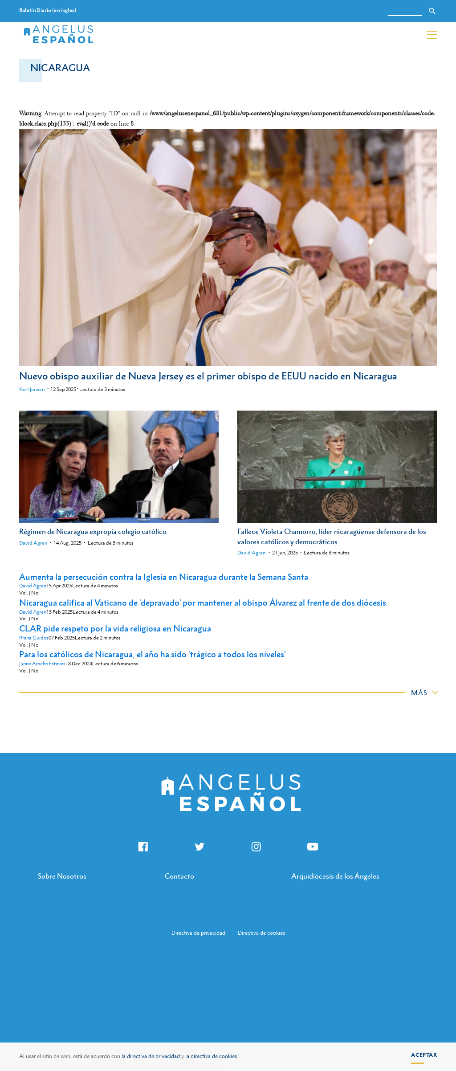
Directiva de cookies (261, 933)
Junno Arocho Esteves (42, 663)
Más (419, 692)
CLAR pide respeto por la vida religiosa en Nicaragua (115, 628)
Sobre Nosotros (62, 875)
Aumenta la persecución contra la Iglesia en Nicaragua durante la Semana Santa (163, 576)
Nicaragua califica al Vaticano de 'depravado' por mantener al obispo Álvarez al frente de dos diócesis (202, 602)
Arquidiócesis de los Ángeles (335, 875)
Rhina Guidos (34, 638)
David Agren (33, 543)
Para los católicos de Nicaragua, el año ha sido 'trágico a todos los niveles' (152, 654)
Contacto (179, 875)
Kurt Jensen (32, 389)
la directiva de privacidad (151, 1056)
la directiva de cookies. (211, 1056)
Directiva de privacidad (198, 933)
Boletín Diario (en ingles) (48, 10)
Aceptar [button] (424, 1055)
